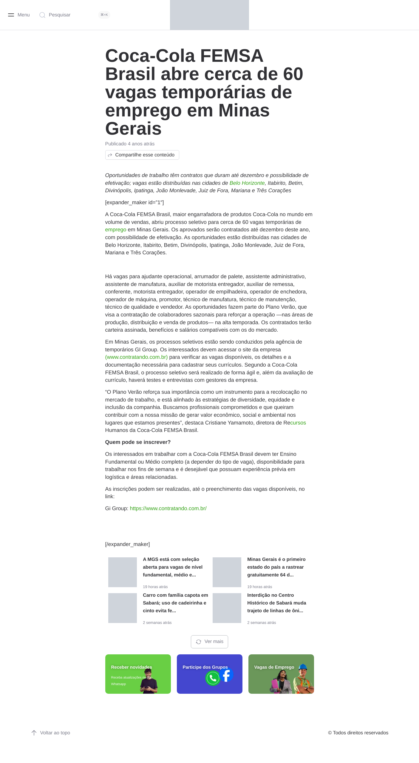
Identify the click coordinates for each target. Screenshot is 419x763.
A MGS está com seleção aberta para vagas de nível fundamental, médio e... (172, 567)
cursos (298, 423)
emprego (115, 230)
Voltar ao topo (50, 733)
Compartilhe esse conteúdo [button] (141, 155)
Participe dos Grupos (205, 667)
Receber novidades (131, 667)
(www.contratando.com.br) (136, 357)
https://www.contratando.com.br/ (168, 508)
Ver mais (209, 642)
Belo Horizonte (247, 183)
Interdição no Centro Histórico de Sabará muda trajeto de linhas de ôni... (276, 603)
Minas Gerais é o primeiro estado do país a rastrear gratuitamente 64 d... (276, 567)
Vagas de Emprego (274, 667)
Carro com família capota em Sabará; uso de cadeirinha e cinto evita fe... (175, 603)
